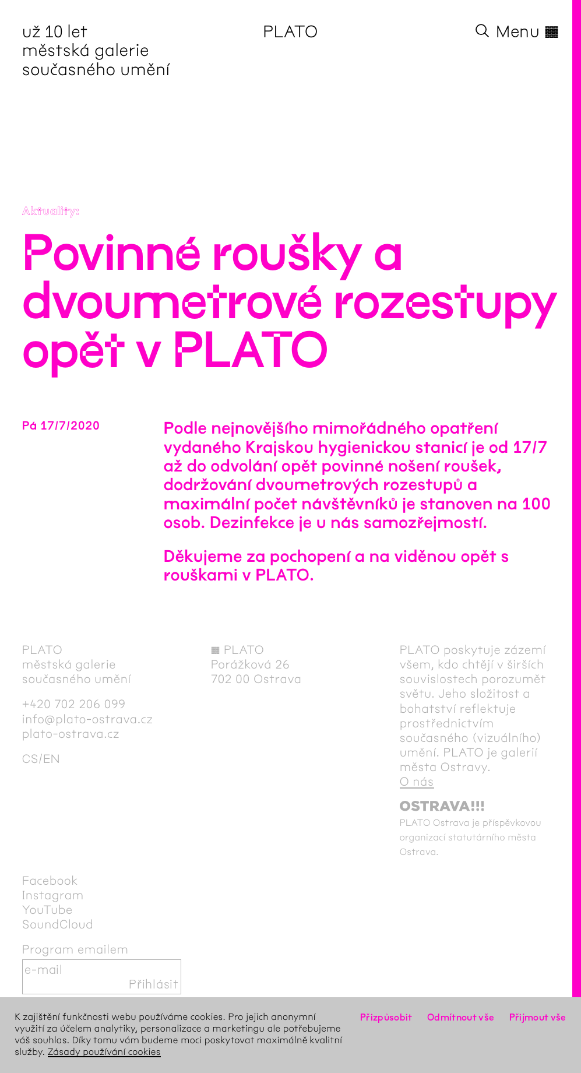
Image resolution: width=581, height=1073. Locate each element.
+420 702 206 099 (74, 704)
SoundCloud (57, 924)
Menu (527, 31)
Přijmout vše (537, 1017)
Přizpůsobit (386, 1017)
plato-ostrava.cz (70, 734)
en (51, 759)
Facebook (50, 881)
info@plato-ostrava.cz (87, 719)
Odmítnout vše (461, 1017)
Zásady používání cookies (104, 1052)
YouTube (47, 910)
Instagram (53, 895)
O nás (417, 782)
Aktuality (49, 212)
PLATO (290, 31)
